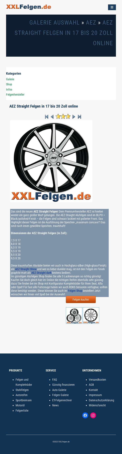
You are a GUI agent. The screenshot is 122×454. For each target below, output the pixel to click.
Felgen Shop (75, 290)
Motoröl (20, 405)
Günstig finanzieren (63, 384)
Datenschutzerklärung (101, 400)
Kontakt (93, 390)
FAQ (54, 379)
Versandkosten (97, 379)
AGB (91, 384)
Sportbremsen (24, 400)
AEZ (91, 22)
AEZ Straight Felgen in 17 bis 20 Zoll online (64, 33)
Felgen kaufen (81, 299)
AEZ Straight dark (41, 272)
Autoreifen (22, 395)
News (55, 405)
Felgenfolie (22, 410)
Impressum (95, 395)
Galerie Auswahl (54, 22)
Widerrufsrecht (97, 405)
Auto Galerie (59, 390)
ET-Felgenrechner (62, 400)
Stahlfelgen (22, 390)
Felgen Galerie (60, 395)
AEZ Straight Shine (25, 269)
